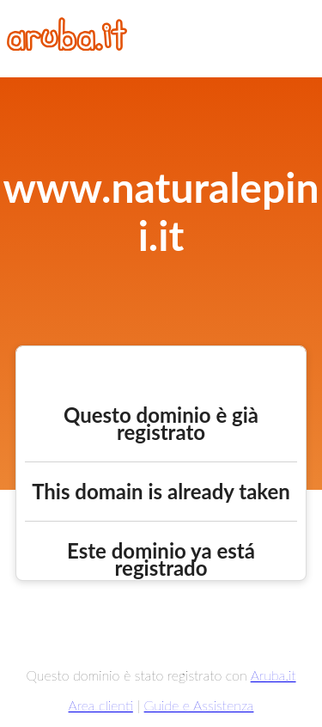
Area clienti (101, 705)
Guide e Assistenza (199, 705)
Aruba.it (273, 675)
